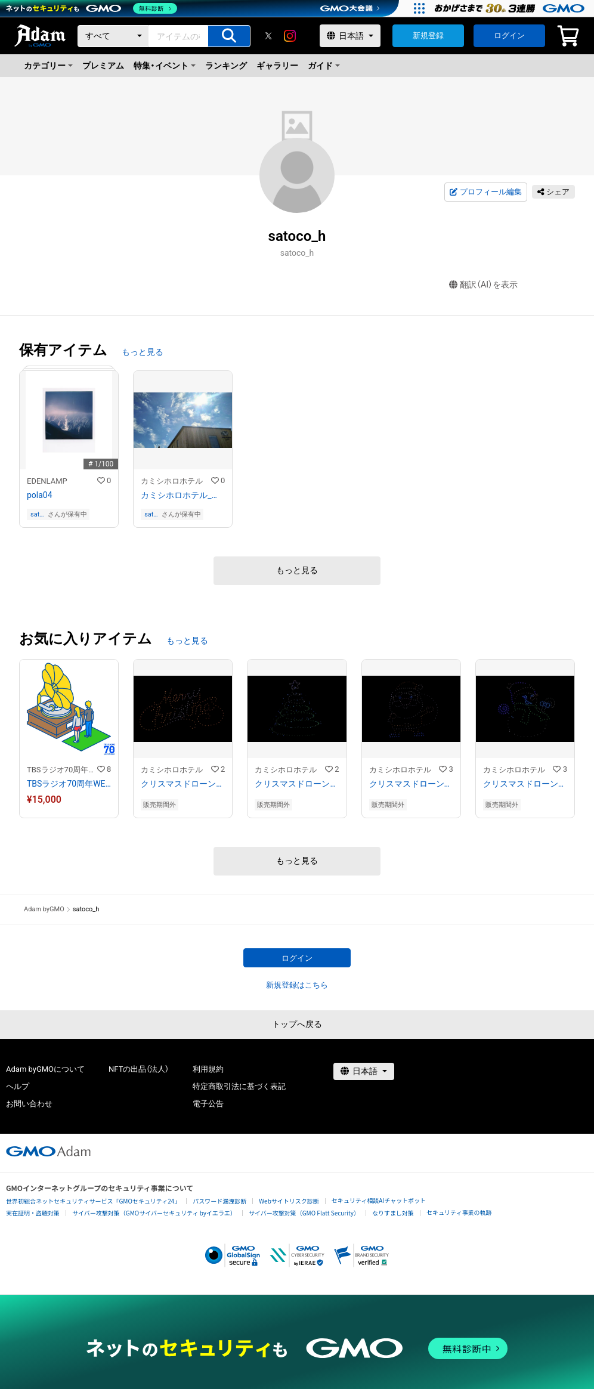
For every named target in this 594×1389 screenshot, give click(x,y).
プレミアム (103, 65)
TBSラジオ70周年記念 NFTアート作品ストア (62, 769)
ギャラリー (277, 65)
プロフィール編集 (485, 192)
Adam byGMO (44, 909)
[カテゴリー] (113, 36)
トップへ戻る (297, 1024)
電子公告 (208, 1103)
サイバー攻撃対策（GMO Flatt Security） (304, 1212)
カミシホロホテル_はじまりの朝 (183, 495)
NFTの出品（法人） (139, 1069)
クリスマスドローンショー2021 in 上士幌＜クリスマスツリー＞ (297, 783)
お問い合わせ (29, 1103)
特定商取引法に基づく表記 (239, 1086)
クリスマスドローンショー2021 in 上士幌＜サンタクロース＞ (411, 783)
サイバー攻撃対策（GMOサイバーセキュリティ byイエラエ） (154, 1212)
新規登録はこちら (297, 984)
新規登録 (428, 35)
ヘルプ (17, 1086)
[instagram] (290, 36)
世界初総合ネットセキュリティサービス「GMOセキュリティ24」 (93, 1200)
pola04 (39, 495)
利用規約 (208, 1069)
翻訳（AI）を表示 (483, 285)
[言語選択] (350, 35)
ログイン (509, 35)
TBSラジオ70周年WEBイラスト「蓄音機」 (69, 783)
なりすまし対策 (393, 1212)
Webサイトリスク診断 (289, 1200)
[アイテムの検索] (229, 36)
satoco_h (38, 514)
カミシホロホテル (172, 481)
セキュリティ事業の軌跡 (458, 1212)
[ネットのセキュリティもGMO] (91, 8)
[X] (268, 36)
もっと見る (142, 352)
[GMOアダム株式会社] (48, 1151)
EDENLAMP (47, 481)
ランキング (226, 65)
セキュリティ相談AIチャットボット (379, 1200)
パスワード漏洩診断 (219, 1200)
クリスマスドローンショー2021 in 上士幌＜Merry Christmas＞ (183, 783)
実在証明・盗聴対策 (33, 1212)
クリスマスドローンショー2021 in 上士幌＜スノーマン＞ (525, 783)
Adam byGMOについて (45, 1069)
